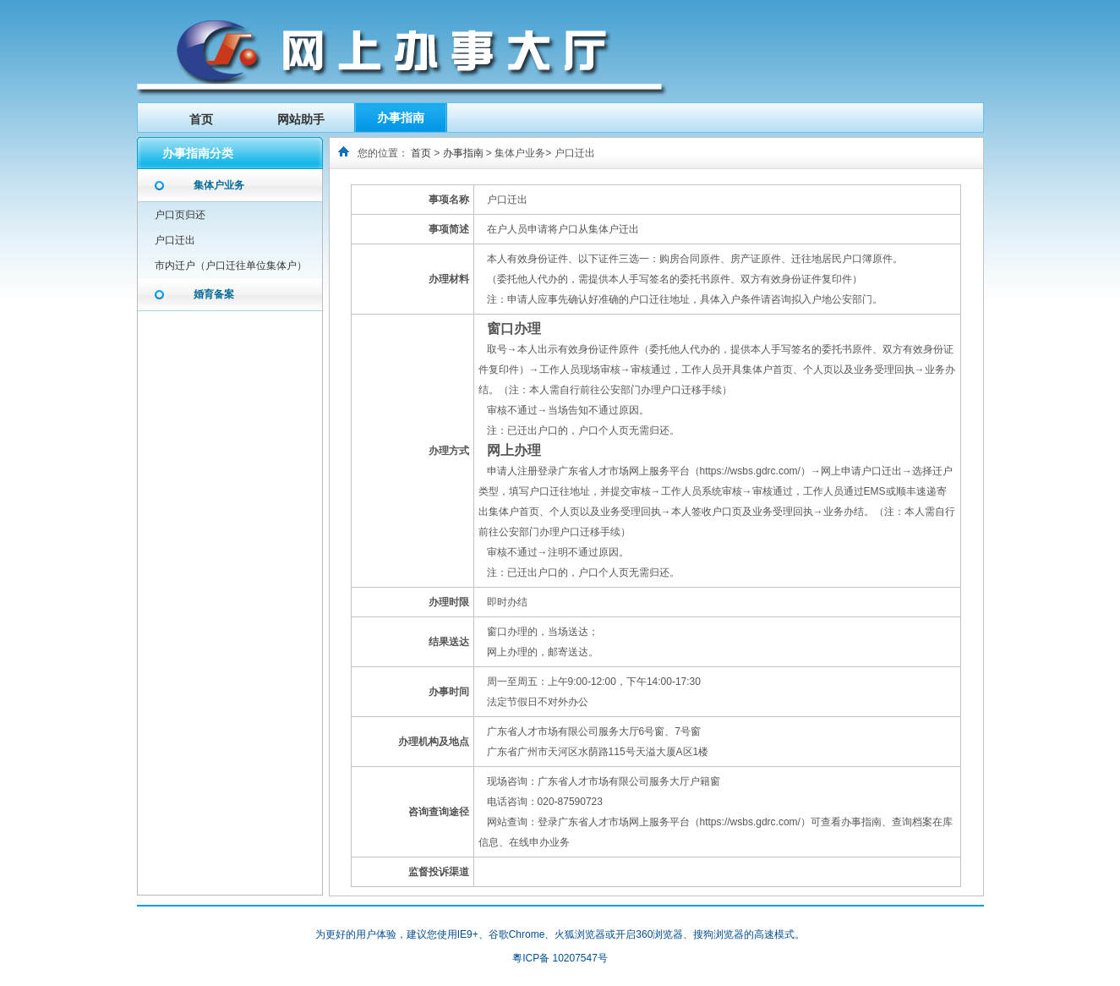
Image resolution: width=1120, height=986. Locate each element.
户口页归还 (180, 215)
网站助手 (301, 119)
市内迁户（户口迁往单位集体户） (231, 265)
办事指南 (400, 117)
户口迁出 (175, 240)
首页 (201, 119)
